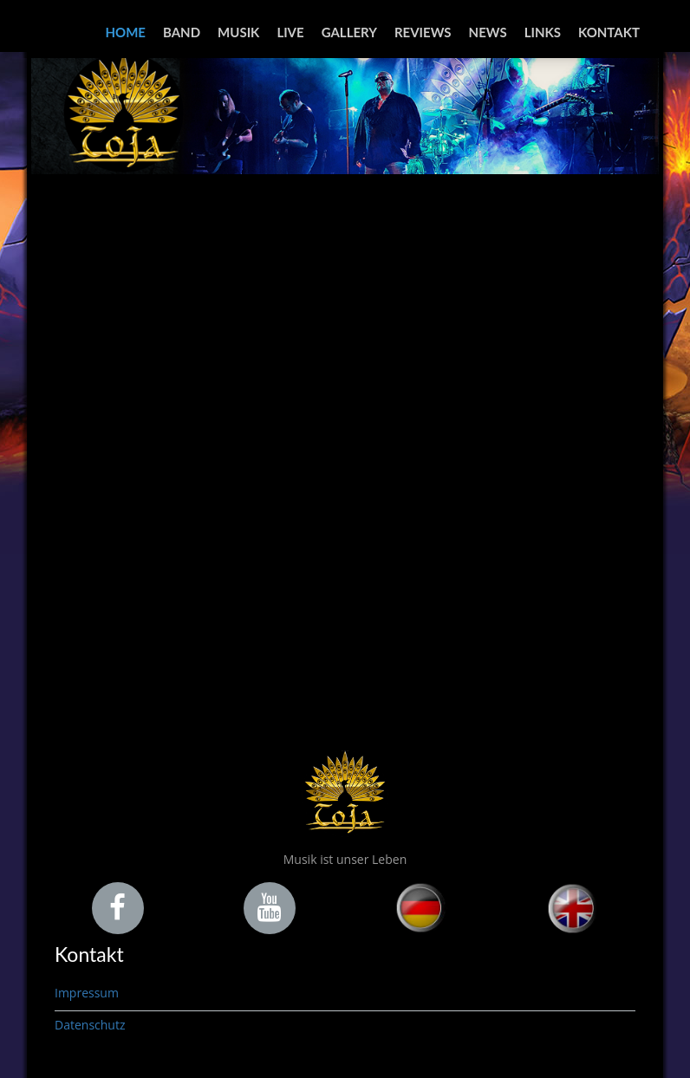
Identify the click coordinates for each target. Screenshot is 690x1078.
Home (126, 32)
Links (542, 32)
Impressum (87, 992)
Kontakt (609, 32)
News (488, 32)
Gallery (349, 32)
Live (290, 32)
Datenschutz (90, 1024)
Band (181, 32)
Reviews (423, 32)
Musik (238, 32)
